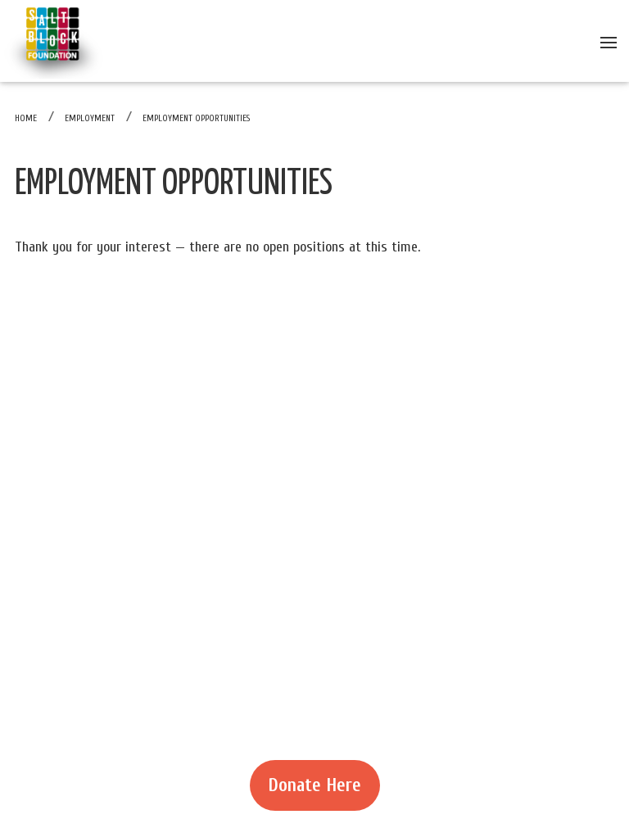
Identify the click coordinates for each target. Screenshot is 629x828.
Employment (90, 118)
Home (26, 118)
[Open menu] (608, 41)
